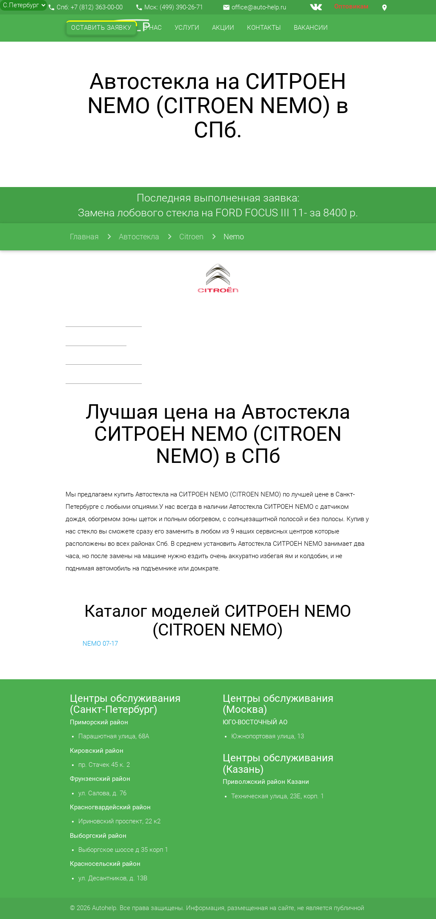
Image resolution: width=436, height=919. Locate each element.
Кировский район (96, 750)
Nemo (234, 236)
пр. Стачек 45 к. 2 (104, 765)
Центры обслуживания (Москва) (278, 703)
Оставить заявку (101, 27)
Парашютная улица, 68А (113, 736)
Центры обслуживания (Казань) (278, 763)
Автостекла (139, 236)
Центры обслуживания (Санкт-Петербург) (125, 703)
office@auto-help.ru (259, 7)
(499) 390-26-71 (181, 7)
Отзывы (85, 55)
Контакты (264, 27)
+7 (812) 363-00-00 (97, 7)
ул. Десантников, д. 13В (112, 878)
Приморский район (99, 722)
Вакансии (311, 27)
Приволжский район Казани (266, 782)
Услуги (187, 27)
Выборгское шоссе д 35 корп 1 (123, 850)
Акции (223, 27)
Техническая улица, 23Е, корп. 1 (277, 796)
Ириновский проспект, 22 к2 (119, 821)
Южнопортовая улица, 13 (267, 736)
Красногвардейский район (110, 807)
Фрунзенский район (100, 779)
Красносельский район (105, 864)
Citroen (191, 236)
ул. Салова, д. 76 (102, 793)
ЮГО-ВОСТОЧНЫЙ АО (255, 722)
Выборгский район (98, 836)
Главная (84, 236)
